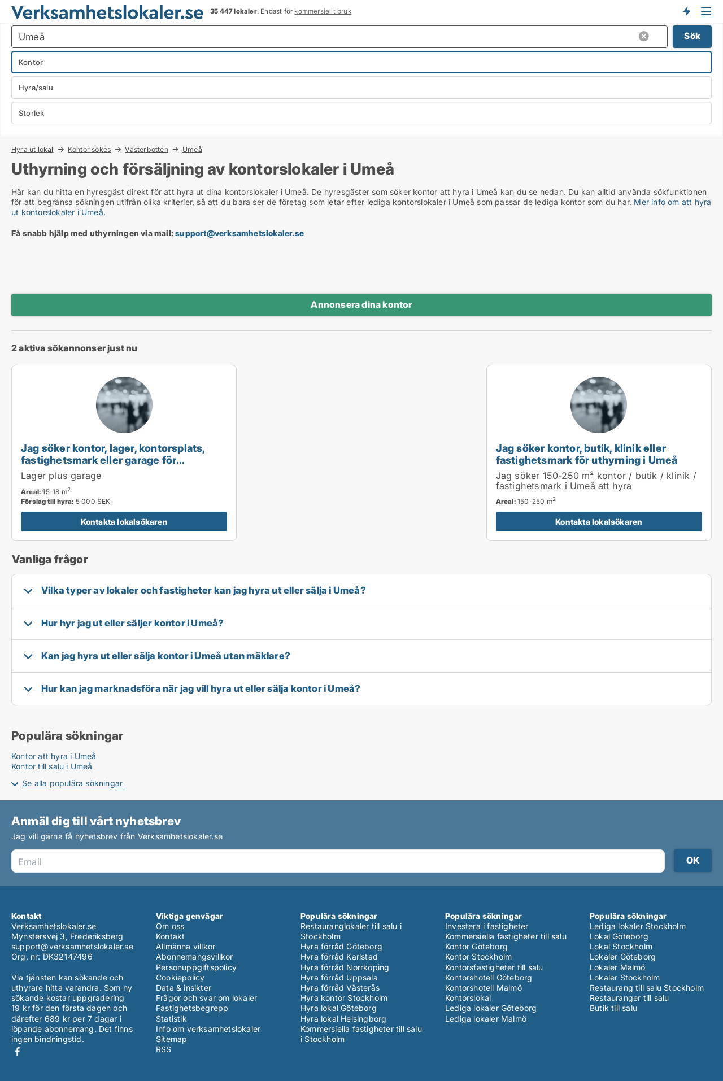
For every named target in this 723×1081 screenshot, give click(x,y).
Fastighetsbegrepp (192, 1008)
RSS (164, 1049)
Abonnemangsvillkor (194, 956)
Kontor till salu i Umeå (52, 766)
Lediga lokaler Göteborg (491, 1008)
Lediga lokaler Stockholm (638, 926)
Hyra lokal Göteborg (338, 1008)
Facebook (17, 1051)
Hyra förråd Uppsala (339, 977)
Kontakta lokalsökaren (124, 521)
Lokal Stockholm (621, 946)
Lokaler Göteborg (623, 956)
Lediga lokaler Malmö (485, 1018)
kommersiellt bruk (322, 11)
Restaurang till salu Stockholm (647, 987)
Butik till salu (613, 1008)
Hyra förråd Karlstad (339, 956)
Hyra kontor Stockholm (343, 997)
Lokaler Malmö (618, 967)
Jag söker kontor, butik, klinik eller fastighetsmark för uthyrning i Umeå (587, 454)
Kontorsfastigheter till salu (494, 967)
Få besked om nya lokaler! (686, 11)
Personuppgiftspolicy (196, 967)
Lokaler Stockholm (625, 977)
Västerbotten (146, 149)
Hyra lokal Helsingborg (343, 1018)
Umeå (192, 149)
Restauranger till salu (629, 997)
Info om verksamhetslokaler (208, 1029)
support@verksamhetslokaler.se (239, 233)
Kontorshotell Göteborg (488, 977)
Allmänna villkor (185, 946)
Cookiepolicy (180, 977)
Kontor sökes (89, 149)
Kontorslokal (468, 997)
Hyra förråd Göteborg (341, 946)
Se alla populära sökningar (72, 783)
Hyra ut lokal (32, 149)
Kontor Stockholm (478, 956)
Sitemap (171, 1039)
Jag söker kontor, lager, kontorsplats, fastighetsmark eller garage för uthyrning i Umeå (113, 460)
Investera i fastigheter (487, 926)
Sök (692, 35)
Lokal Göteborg (619, 936)
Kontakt (170, 936)
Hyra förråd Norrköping (344, 967)
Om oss (170, 926)
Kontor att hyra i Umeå (53, 756)
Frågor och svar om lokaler (206, 997)
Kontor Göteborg (476, 946)
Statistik (171, 1018)
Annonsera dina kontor (361, 304)
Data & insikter (183, 987)
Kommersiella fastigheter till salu (506, 936)
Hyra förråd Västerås (340, 987)
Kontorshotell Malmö (483, 987)
